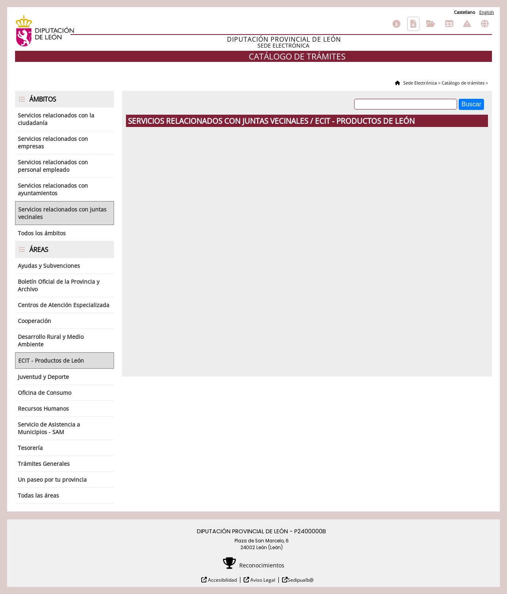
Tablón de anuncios (449, 24)
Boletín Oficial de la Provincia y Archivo (58, 285)
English (486, 12)
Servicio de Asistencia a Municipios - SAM (49, 428)
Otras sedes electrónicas (485, 24)
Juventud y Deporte (43, 377)
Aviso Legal (262, 580)
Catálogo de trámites (413, 24)
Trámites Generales (44, 463)
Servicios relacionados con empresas (53, 142)
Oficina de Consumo (44, 392)
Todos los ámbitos (42, 233)
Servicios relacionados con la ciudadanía (56, 119)
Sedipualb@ (301, 580)
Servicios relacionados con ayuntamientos (53, 189)
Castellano (464, 12)
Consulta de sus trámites (430, 24)
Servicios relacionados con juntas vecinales (62, 213)
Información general (396, 24)
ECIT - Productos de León (51, 360)
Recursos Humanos (43, 408)
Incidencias (467, 24)
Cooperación (34, 321)
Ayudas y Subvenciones (49, 265)
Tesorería (30, 448)
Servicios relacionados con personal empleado (53, 165)
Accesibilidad (222, 580)
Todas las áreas (38, 495)
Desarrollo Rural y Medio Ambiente (51, 340)
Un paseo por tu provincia (52, 479)
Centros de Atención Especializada (63, 305)
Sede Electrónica (419, 83)
